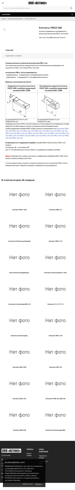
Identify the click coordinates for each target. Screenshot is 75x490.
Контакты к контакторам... (19, 335)
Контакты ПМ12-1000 (19, 209)
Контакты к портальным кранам (19, 241)
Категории (37, 14)
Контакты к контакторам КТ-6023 (55, 272)
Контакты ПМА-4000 (19, 367)
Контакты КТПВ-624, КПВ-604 (55, 398)
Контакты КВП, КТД (19, 430)
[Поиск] (37, 8)
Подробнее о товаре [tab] (13, 56)
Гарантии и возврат (43, 457)
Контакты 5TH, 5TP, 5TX (55, 304)
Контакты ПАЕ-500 (55, 367)
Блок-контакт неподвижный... (19, 272)
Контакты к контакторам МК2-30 (19, 304)
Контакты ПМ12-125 (55, 241)
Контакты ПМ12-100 (55, 335)
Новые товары (29, 454)
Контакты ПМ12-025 (19, 398)
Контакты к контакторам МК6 (55, 430)
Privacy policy (28, 484)
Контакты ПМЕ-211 (55, 209)
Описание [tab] (9, 50)
